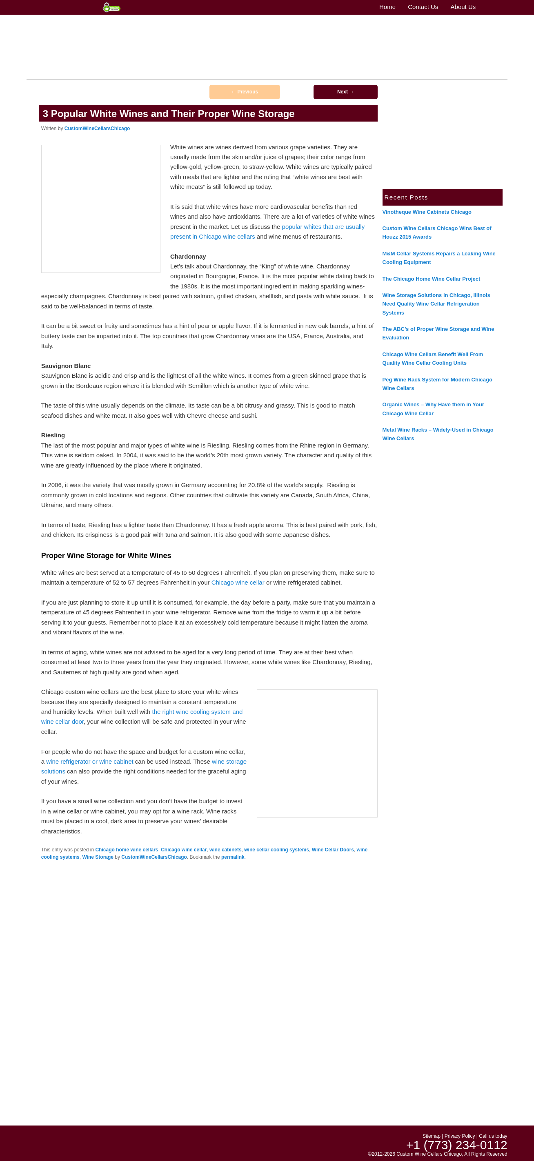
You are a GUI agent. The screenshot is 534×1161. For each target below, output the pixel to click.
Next (345, 92)
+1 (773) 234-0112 (475, 34)
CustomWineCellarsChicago (97, 128)
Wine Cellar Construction (313, 72)
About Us (142, 72)
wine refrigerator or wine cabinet (89, 761)
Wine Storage (97, 857)
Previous (244, 92)
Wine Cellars (207, 72)
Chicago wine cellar (238, 582)
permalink (233, 857)
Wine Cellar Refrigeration (382, 72)
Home (118, 72)
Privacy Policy (460, 1136)
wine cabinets (225, 850)
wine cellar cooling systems (276, 850)
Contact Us (173, 72)
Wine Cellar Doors (333, 850)
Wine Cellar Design (252, 72)
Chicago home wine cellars (126, 850)
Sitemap (432, 1136)
